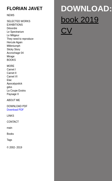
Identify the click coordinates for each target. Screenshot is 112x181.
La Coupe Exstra (16, 90)
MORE (10, 66)
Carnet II (11, 73)
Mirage (11, 56)
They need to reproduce (20, 38)
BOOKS (11, 60)
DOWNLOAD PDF (17, 106)
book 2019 (79, 19)
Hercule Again (14, 42)
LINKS (10, 115)
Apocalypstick (14, 83)
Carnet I (11, 69)
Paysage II (13, 94)
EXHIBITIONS (15, 24)
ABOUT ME (13, 100)
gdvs (9, 87)
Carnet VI (12, 76)
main (9, 127)
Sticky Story (13, 49)
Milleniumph (13, 45)
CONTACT (13, 121)
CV (66, 30)
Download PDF (15, 109)
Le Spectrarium (15, 31)
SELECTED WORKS (18, 21)
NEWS (10, 15)
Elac (9, 80)
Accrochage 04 (15, 53)
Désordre (12, 28)
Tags (9, 140)
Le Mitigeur (13, 35)
